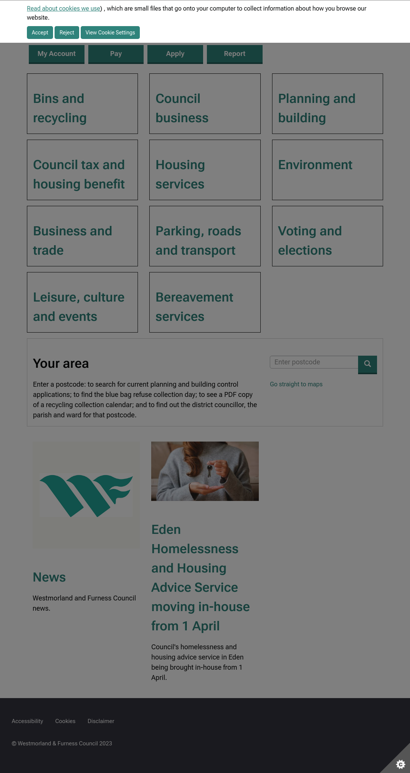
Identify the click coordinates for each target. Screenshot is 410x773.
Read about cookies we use (63, 8)
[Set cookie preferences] (395, 758)
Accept (40, 33)
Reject (66, 33)
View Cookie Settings (110, 33)
